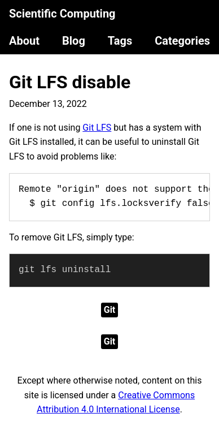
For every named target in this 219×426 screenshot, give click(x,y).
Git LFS (96, 127)
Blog (73, 41)
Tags (120, 41)
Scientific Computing (62, 13)
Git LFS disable (69, 82)
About (24, 41)
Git (110, 309)
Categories (182, 41)
